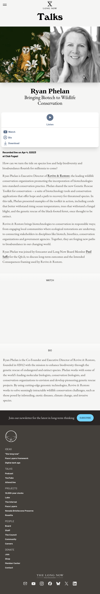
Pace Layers (11, 506)
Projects (11, 488)
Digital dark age (12, 462)
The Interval (11, 501)
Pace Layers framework (16, 458)
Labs (7, 497)
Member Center (12, 563)
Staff (7, 530)
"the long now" (12, 453)
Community (10, 539)
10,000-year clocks (14, 493)
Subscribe (85, 417)
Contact (9, 567)
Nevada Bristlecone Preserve (19, 510)
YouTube (9, 477)
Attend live (10, 482)
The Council (11, 534)
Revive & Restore (59, 176)
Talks (8, 468)
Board (8, 525)
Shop (7, 558)
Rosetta (9, 515)
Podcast (9, 473)
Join (7, 554)
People (9, 521)
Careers (9, 543)
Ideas (8, 449)
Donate (9, 549)
